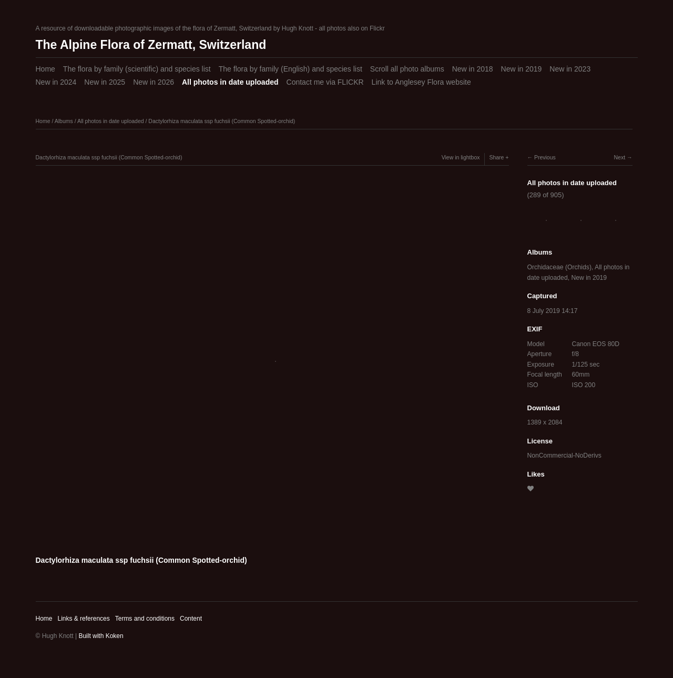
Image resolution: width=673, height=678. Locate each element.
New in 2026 (153, 82)
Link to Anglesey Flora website (421, 82)
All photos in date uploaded (230, 82)
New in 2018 (472, 69)
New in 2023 (569, 69)
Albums (64, 121)
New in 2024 (56, 82)
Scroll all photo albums (407, 69)
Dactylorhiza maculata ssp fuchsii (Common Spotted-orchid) (221, 121)
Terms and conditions (145, 618)
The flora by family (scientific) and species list (137, 69)
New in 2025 (104, 82)
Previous (545, 157)
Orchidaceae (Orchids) (559, 267)
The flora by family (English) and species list (290, 69)
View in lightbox (461, 157)
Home (45, 69)
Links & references (83, 618)
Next (619, 157)
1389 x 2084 (545, 422)
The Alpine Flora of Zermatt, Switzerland (151, 45)
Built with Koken (100, 636)
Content (191, 618)
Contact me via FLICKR (325, 82)
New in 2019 (521, 69)
